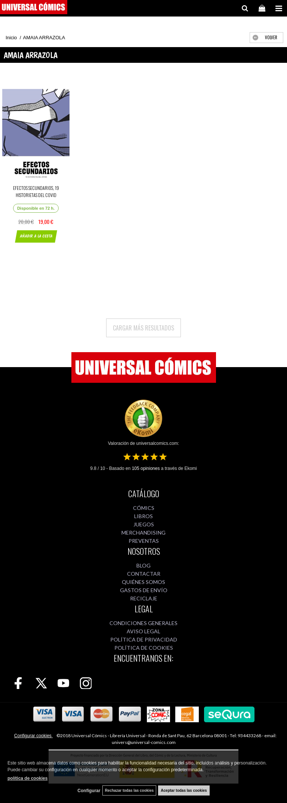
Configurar (88, 790)
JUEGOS (143, 524)
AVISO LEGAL (143, 631)
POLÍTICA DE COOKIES (143, 647)
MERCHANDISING (143, 532)
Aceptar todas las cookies (184, 790)
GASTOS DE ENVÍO (143, 590)
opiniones (146, 468)
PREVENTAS (144, 541)
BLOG (143, 565)
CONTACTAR (143, 573)
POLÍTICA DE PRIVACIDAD (143, 639)
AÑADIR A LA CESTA (35, 236)
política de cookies (27, 778)
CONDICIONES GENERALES (143, 623)
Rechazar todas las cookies (129, 790)
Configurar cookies (33, 735)
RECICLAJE (143, 598)
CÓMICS (143, 508)
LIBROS (143, 516)
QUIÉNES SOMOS (143, 582)
